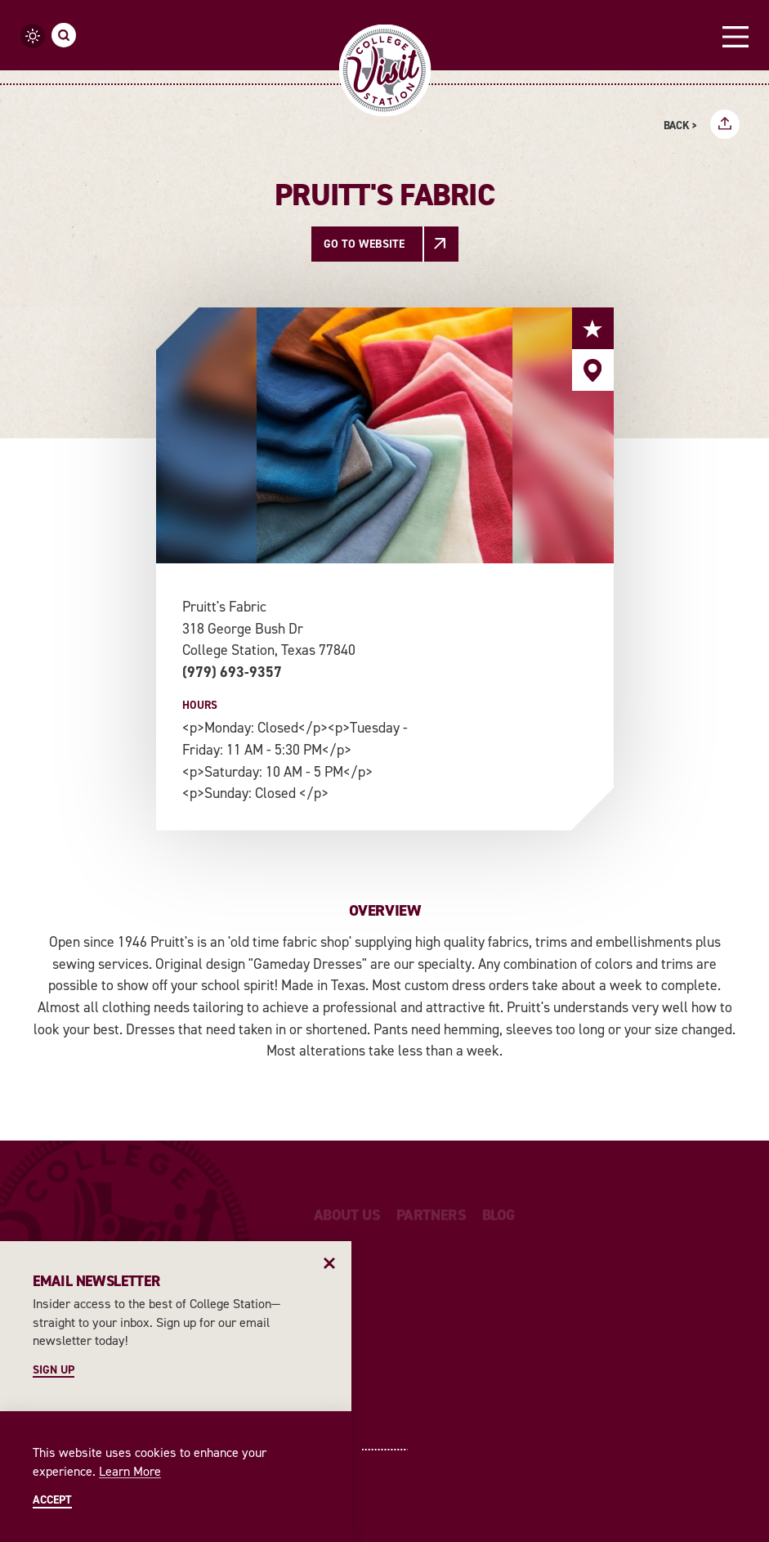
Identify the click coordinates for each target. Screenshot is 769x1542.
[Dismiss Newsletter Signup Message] (329, 1262)
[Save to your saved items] (593, 328)
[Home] (384, 71)
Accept (52, 1500)
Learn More (130, 1471)
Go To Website (364, 244)
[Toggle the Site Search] (63, 35)
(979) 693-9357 (232, 672)
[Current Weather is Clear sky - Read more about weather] (32, 36)
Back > (680, 126)
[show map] (593, 370)
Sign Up (53, 1370)
